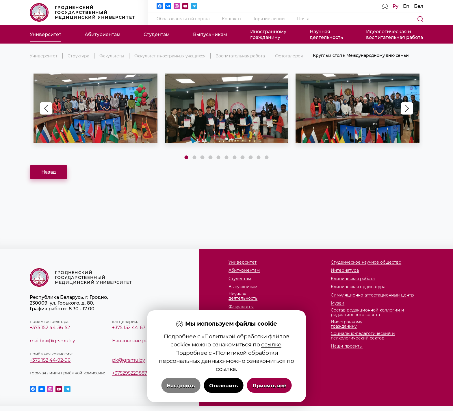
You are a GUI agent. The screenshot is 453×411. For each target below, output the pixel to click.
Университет (45, 34)
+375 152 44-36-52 (50, 327)
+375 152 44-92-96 (50, 360)
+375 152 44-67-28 (132, 327)
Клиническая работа (353, 279)
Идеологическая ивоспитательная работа (394, 34)
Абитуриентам (102, 34)
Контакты (231, 18)
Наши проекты (347, 346)
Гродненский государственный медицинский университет (82, 12)
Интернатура (345, 270)
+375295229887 (129, 373)
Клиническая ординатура (358, 287)
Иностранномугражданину (268, 34)
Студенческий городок (253, 323)
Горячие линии (269, 18)
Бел (418, 6)
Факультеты (111, 56)
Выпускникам (210, 34)
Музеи (337, 303)
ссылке (271, 366)
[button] (407, 108)
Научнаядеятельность (326, 34)
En (406, 6)
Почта (303, 18)
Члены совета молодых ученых (261, 331)
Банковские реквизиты (140, 341)
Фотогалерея (289, 56)
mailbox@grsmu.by (52, 341)
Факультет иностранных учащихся (169, 56)
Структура (78, 56)
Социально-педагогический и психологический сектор (363, 336)
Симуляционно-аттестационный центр (372, 295)
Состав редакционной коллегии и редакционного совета (367, 312)
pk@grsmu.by (128, 360)
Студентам (157, 34)
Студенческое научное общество (366, 262)
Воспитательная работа (240, 56)
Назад (48, 172)
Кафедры (238, 315)
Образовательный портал (183, 18)
